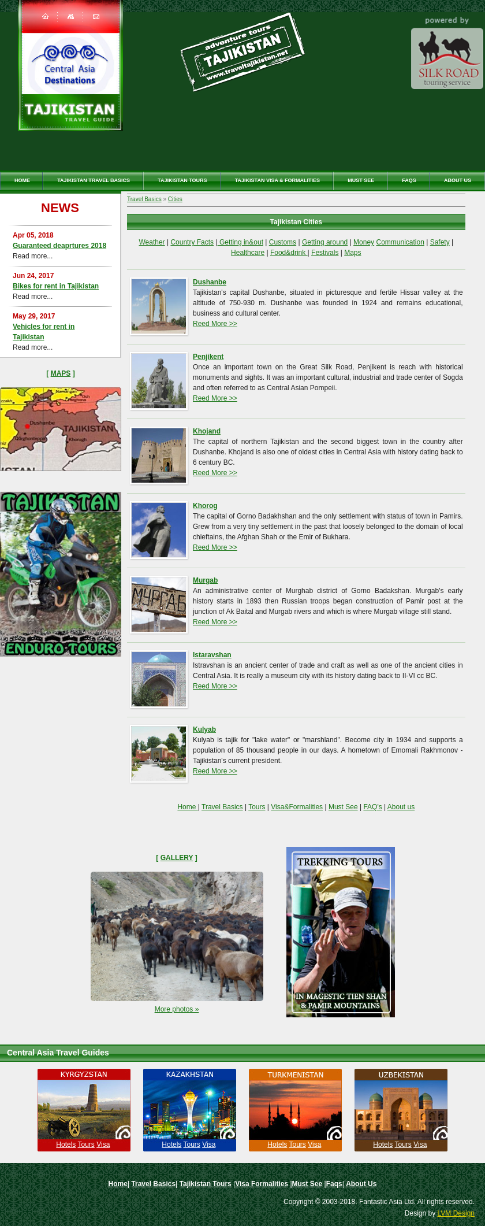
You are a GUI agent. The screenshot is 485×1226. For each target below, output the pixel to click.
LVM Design (456, 1213)
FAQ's (372, 807)
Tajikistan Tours (182, 180)
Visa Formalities (261, 1184)
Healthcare (247, 253)
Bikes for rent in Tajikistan (56, 286)
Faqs (409, 180)
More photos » (177, 1009)
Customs (282, 242)
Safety (440, 242)
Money (363, 242)
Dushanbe (209, 282)
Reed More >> (215, 324)
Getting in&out (240, 242)
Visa (103, 1144)
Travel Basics (144, 199)
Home (22, 180)
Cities (175, 199)
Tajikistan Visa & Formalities (277, 180)
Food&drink (289, 253)
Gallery (177, 858)
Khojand (207, 431)
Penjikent (208, 357)
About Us (457, 180)
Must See (361, 180)
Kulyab (204, 729)
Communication (400, 242)
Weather (152, 242)
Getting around (325, 242)
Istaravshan (212, 655)
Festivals (324, 253)
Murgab (205, 580)
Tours (256, 807)
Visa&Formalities (297, 807)
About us (401, 807)
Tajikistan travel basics (93, 180)
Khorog (205, 506)
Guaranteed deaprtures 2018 (59, 246)
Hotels (66, 1144)
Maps (61, 373)
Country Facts (192, 242)
